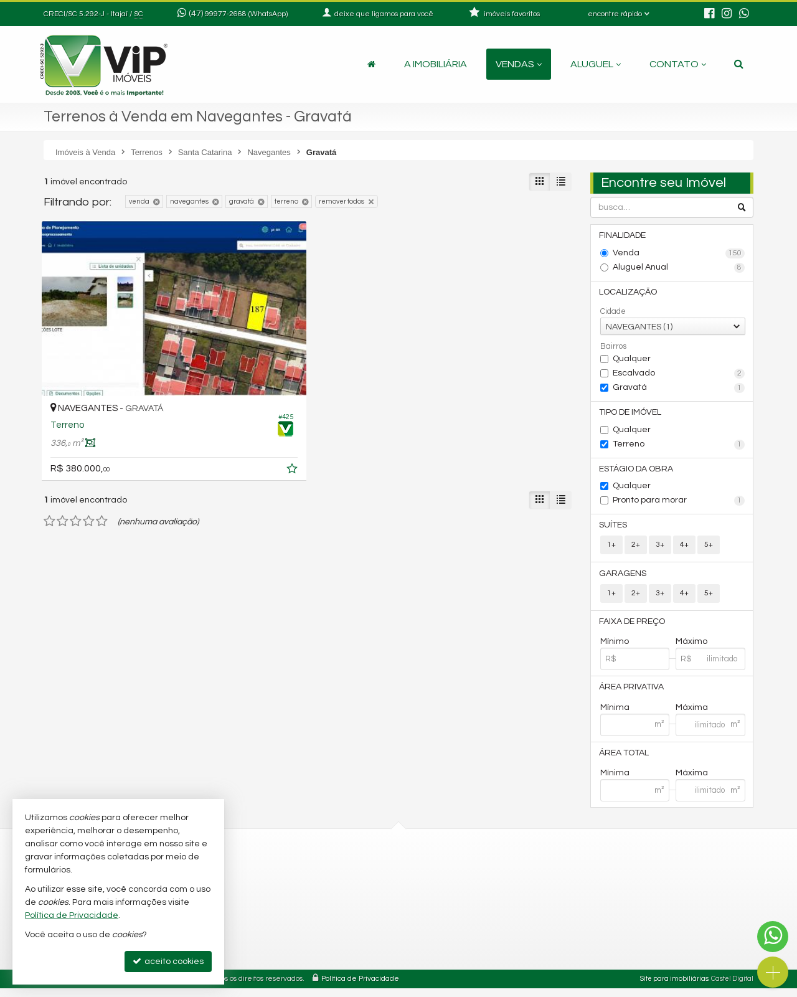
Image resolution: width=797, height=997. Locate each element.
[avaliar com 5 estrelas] (102, 458)
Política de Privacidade (360, 987)
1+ (611, 550)
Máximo (691, 648)
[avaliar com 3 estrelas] (76, 458)
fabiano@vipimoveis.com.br (295, 939)
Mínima (615, 715)
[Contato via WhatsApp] (772, 936)
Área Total (625, 761)
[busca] (739, 64)
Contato (677, 64)
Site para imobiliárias (674, 987)
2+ (635, 550)
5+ (708, 550)
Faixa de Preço (633, 627)
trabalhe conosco (274, 954)
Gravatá (679, 390)
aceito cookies (168, 961)
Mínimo (614, 648)
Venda (679, 254)
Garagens (624, 578)
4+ (684, 550)
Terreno (679, 447)
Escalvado (679, 375)
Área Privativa (632, 694)
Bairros (613, 348)
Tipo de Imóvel (631, 414)
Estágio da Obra (637, 472)
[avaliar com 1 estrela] (49, 458)
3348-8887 (268, 879)
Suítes (614, 529)
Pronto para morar (679, 504)
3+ (660, 550)
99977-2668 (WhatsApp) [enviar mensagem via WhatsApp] (246, 14)
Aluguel (595, 64)
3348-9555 (268, 894)
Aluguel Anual (679, 268)
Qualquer (632, 360)
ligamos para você (276, 924)
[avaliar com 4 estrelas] (89, 458)
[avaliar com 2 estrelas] (62, 458)
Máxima (692, 715)
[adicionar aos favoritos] (199, 408)
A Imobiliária (435, 64)
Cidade (613, 313)
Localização (629, 293)
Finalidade (623, 236)
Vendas (519, 64)
